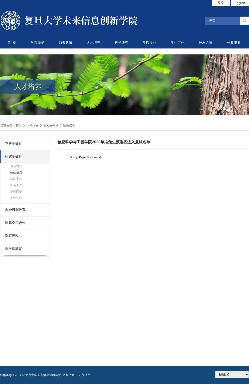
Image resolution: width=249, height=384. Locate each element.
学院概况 (37, 42)
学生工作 (177, 42)
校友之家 (205, 42)
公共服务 (234, 42)
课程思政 (12, 236)
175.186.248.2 (232, 374)
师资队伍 (65, 42)
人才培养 (93, 42)
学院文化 (149, 42)
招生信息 (69, 125)
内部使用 (85, 375)
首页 (19, 125)
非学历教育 (13, 248)
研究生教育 (50, 125)
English (240, 3)
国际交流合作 (15, 223)
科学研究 (121, 42)
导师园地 (16, 191)
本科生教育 (13, 143)
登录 (221, 3)
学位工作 (16, 185)
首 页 (11, 42)
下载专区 (16, 198)
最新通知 (16, 166)
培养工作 (16, 179)
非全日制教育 (15, 210)
